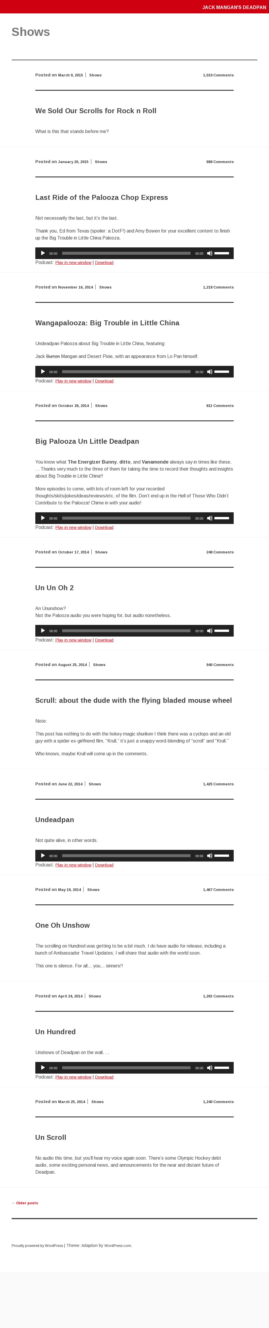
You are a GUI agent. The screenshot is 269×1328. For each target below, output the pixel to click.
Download (109, 290)
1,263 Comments (217, 1052)
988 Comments (218, 175)
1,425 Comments (217, 840)
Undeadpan (68, 874)
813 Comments (218, 447)
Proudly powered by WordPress (41, 1301)
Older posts (27, 1259)
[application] (134, 281)
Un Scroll (61, 1191)
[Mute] (210, 281)
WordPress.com (127, 1301)
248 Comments (218, 594)
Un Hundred (69, 1086)
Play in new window (75, 290)
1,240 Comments (217, 1157)
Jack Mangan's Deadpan (230, 7)
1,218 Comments (217, 315)
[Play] (43, 281)
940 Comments (218, 706)
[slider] (126, 281)
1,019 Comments (217, 75)
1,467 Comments (217, 945)
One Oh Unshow (81, 979)
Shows (99, 75)
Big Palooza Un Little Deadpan (122, 481)
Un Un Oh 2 (67, 628)
